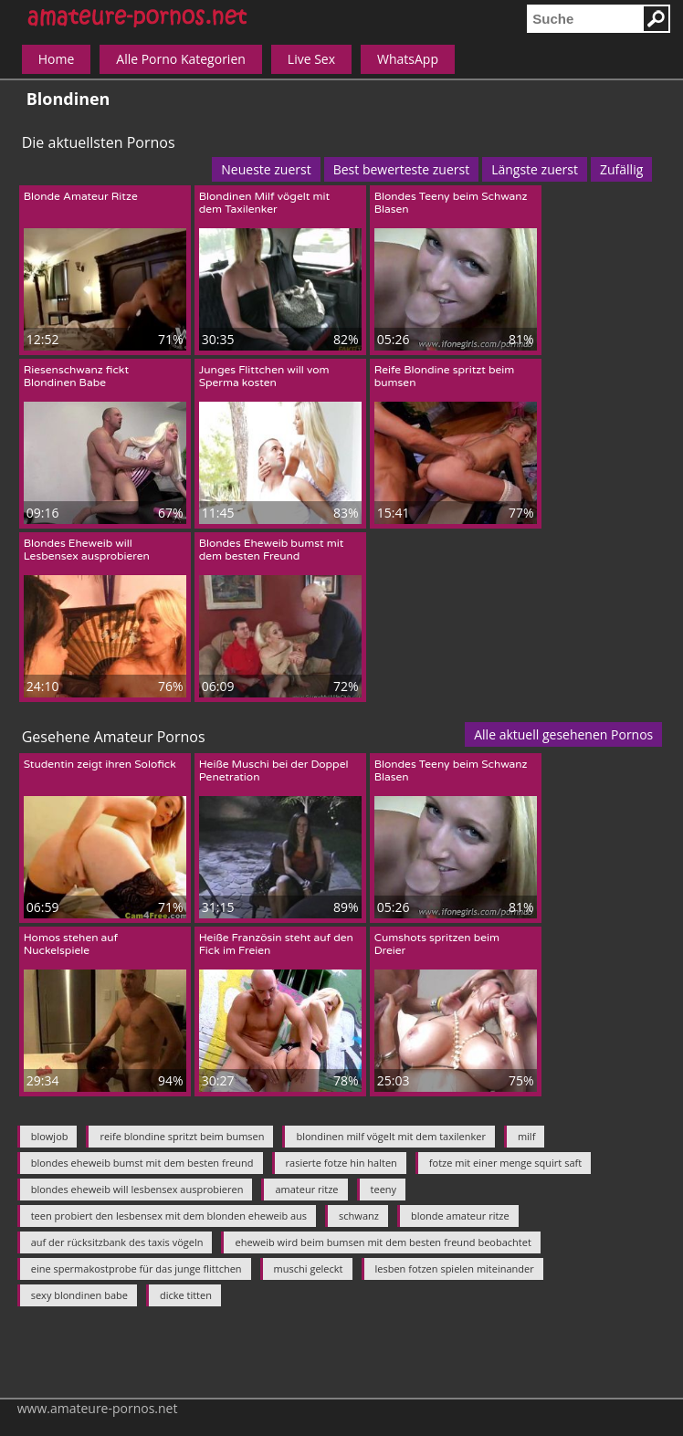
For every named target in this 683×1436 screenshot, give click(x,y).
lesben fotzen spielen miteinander (454, 1268)
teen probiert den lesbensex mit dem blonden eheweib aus (169, 1215)
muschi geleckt (308, 1268)
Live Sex (311, 59)
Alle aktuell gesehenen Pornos (563, 734)
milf (526, 1136)
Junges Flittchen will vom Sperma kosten (264, 376)
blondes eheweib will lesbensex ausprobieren (137, 1189)
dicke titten (186, 1295)
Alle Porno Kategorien (181, 59)
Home (56, 59)
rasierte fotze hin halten (341, 1162)
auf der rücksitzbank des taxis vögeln (117, 1242)
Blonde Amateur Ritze (81, 196)
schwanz (359, 1215)
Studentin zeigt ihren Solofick (100, 764)
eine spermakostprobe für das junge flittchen (136, 1268)
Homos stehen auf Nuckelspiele (71, 944)
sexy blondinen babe (79, 1295)
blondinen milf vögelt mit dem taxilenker (390, 1136)
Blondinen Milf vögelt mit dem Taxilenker (264, 202)
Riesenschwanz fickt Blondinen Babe (76, 376)
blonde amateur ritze (460, 1215)
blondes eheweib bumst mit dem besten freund (142, 1162)
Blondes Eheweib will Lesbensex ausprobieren (87, 549)
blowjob (49, 1136)
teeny (384, 1189)
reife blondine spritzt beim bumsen (182, 1136)
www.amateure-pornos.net (97, 1408)
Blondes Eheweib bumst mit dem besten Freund (271, 549)
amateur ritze (306, 1189)
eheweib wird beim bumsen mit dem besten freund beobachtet (383, 1242)
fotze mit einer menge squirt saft (505, 1162)
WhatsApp (407, 59)
